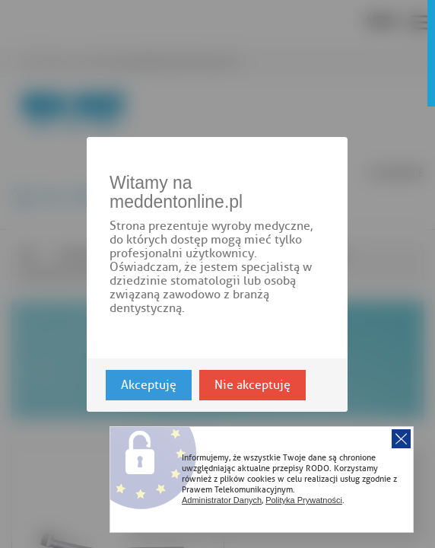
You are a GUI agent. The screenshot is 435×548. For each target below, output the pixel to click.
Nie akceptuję (252, 384)
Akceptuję (148, 384)
